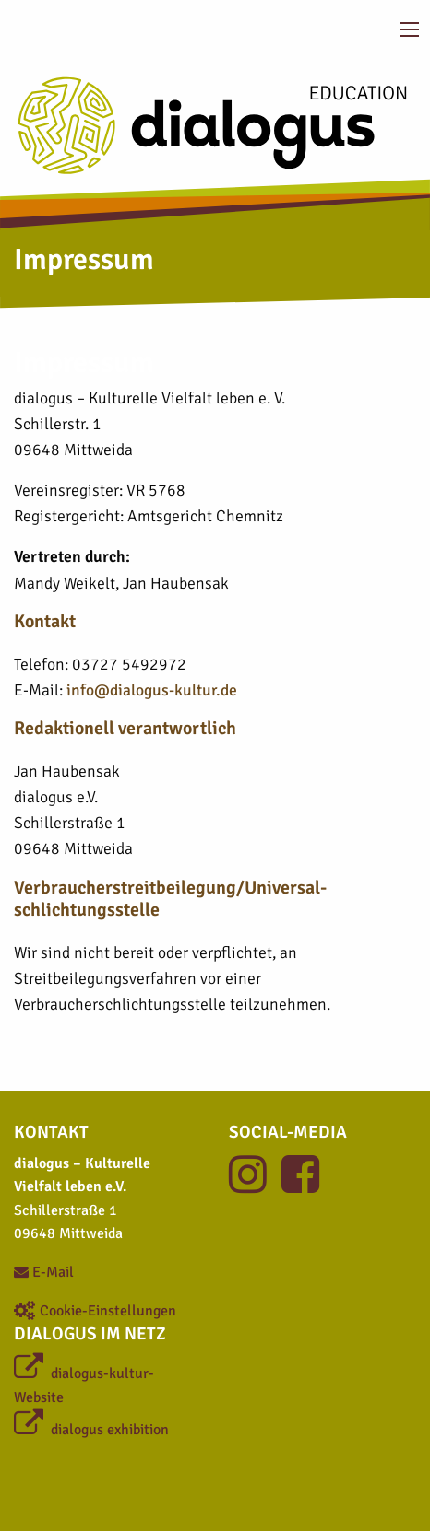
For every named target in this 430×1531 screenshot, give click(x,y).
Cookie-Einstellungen (95, 1311)
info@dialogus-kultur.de (151, 690)
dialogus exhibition (91, 1429)
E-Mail (44, 1272)
